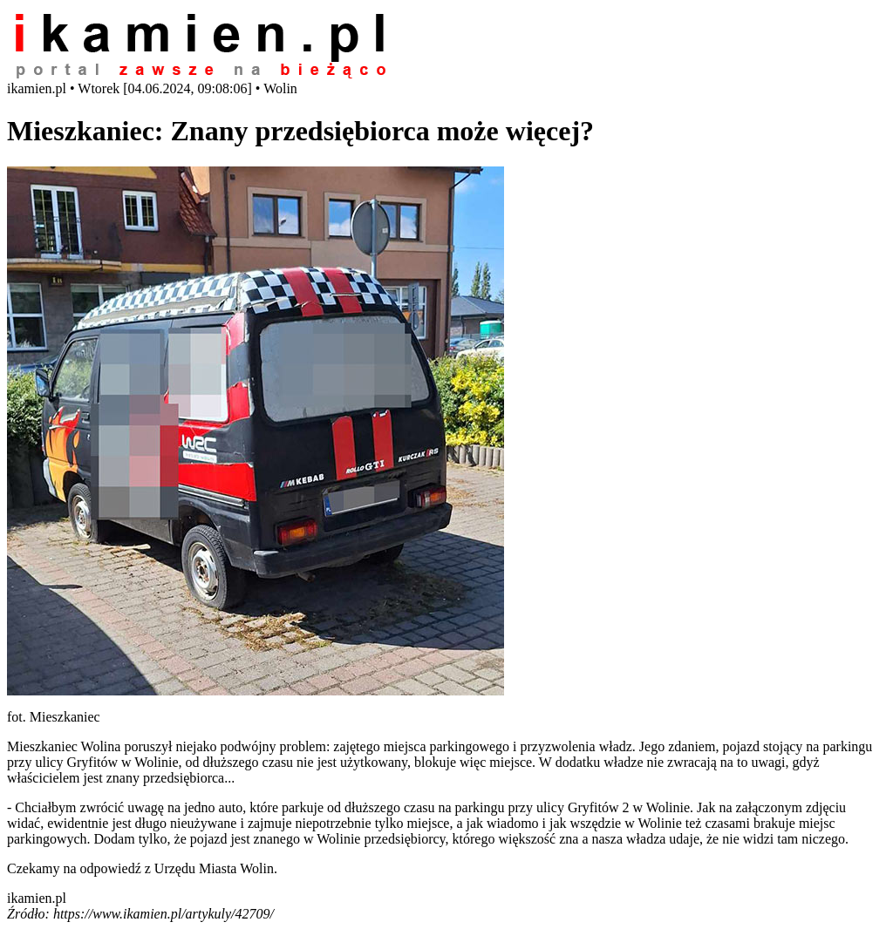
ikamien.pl (36, 898)
